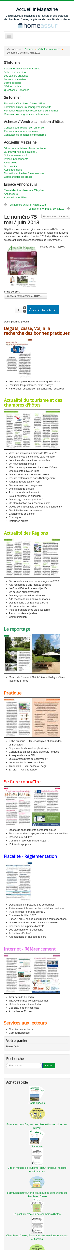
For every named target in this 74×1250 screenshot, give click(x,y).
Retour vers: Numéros (55, 216)
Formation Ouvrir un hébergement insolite (27, 107)
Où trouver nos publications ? (20, 151)
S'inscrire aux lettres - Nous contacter (25, 148)
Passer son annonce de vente (21, 131)
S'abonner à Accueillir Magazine (22, 68)
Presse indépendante (16, 158)
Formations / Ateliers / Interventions (24, 173)
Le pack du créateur (15, 79)
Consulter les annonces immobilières (25, 134)
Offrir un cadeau (13, 86)
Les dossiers (11, 166)
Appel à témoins (13, 169)
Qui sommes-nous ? (15, 155)
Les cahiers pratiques (16, 75)
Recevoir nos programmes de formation (26, 114)
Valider (49, 1065)
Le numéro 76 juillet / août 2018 (28, 204)
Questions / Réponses (16, 89)
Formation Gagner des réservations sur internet (31, 110)
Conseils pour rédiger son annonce (24, 127)
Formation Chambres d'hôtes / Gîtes (24, 103)
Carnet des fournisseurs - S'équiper (24, 190)
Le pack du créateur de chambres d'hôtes (37, 1214)
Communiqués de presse (18, 176)
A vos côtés (10, 162)
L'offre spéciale (12, 82)
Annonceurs (11, 193)
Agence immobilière (15, 197)
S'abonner (37, 1146)
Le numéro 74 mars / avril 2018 (46, 208)
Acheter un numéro (15, 72)
